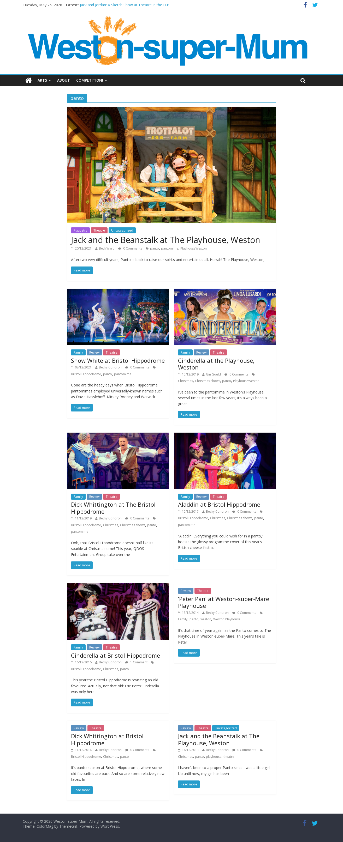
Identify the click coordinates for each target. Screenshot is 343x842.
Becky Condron (110, 367)
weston (205, 619)
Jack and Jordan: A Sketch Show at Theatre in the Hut (124, 4)
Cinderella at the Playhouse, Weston (216, 363)
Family (78, 352)
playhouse (213, 756)
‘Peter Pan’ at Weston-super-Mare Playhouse (223, 602)
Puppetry (80, 230)
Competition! (89, 80)
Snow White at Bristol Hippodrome (118, 360)
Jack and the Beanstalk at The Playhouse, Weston (165, 239)
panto (154, 248)
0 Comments (130, 248)
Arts (42, 80)
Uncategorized (122, 230)
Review (94, 352)
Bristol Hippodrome (86, 374)
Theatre (99, 230)
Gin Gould (213, 374)
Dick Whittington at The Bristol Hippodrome (113, 507)
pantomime (169, 248)
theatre (228, 756)
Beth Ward (107, 248)
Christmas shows (207, 381)
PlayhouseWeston (193, 248)
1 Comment (136, 662)
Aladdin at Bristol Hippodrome (219, 504)
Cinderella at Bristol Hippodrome (115, 655)
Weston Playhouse (226, 619)
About (63, 80)
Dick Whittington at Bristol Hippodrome (107, 739)
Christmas (185, 381)
